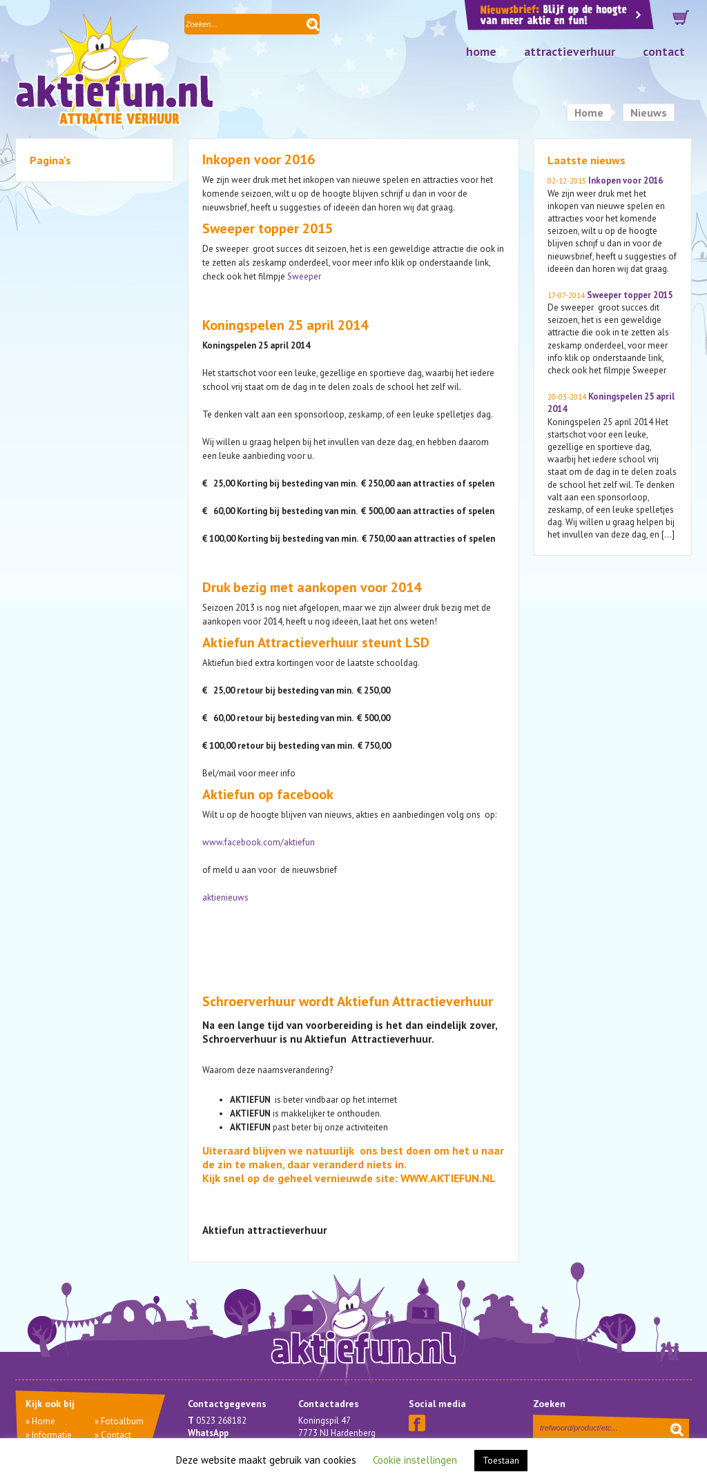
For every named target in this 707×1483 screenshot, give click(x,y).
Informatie (52, 1435)
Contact (664, 51)
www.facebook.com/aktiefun (258, 842)
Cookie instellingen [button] (415, 1459)
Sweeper (304, 276)
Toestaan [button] (501, 1460)
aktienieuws (225, 897)
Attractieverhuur (569, 51)
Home (481, 51)
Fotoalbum (122, 1421)
